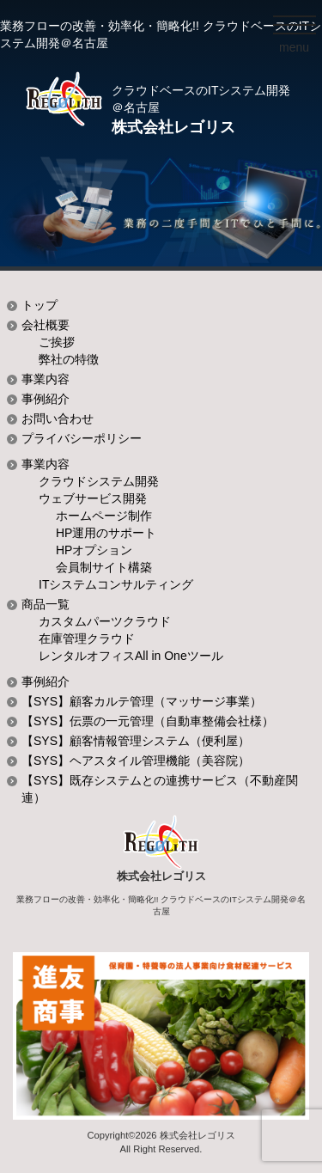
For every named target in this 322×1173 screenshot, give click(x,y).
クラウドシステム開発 (99, 481)
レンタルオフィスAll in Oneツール (131, 656)
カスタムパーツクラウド (105, 621)
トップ (39, 305)
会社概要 (45, 325)
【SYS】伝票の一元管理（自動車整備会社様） (147, 721)
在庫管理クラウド (87, 638)
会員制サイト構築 (104, 567)
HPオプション (94, 550)
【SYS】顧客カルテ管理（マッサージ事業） (141, 701)
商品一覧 (45, 604)
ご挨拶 (57, 342)
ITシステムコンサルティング (116, 584)
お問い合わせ (57, 418)
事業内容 (45, 379)
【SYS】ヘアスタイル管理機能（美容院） (135, 760)
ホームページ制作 (104, 515)
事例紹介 (45, 399)
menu (298, 50)
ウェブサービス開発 (93, 498)
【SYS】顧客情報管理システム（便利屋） (135, 741)
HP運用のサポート (106, 533)
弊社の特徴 (69, 359)
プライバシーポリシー (81, 438)
